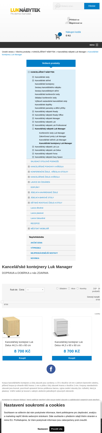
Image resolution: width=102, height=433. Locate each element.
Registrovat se (75, 23)
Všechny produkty (23, 52)
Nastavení (43, 429)
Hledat (91, 6)
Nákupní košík (73, 32)
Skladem (61, 288)
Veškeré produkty (51, 63)
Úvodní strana (8, 52)
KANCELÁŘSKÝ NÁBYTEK (44, 52)
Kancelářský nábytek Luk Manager (72, 52)
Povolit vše (56, 429)
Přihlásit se (74, 20)
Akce (71, 288)
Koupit (22, 358)
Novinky (81, 288)
